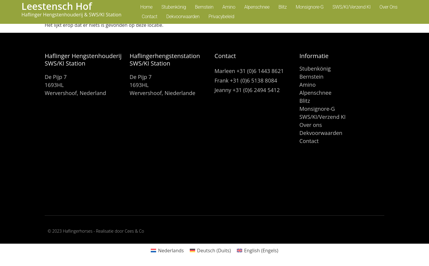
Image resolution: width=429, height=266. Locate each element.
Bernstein (204, 7)
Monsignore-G (310, 7)
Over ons (388, 7)
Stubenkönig (173, 7)
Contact (149, 16)
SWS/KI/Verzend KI (351, 7)
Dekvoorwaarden (183, 16)
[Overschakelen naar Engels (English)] (257, 250)
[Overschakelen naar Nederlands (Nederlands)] (167, 250)
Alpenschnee (257, 7)
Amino (228, 7)
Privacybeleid (221, 16)
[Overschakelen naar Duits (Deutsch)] (210, 250)
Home (146, 7)
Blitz (283, 7)
